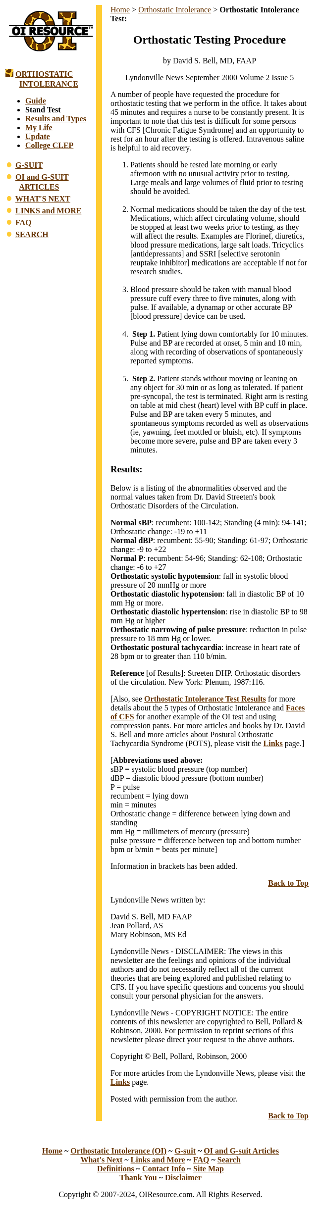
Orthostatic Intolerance (174, 9)
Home (120, 9)
